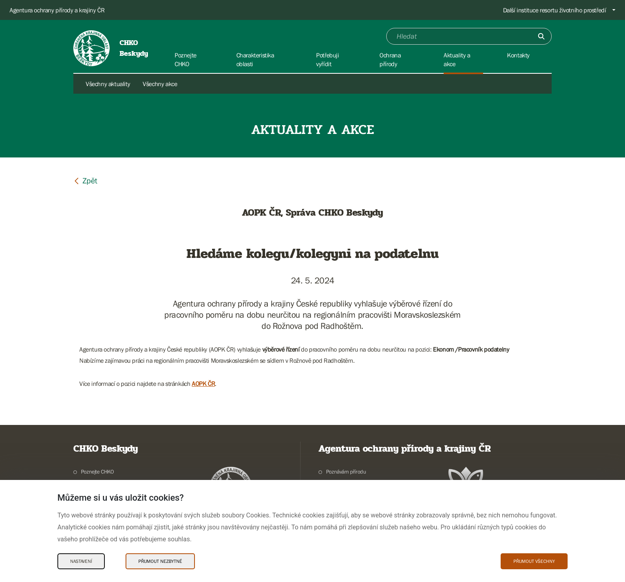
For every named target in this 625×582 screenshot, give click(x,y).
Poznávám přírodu (346, 471)
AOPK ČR (203, 383)
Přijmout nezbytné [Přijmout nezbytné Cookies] (160, 561)
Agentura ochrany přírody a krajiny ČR (57, 10)
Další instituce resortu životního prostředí (554, 10)
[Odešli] (541, 36)
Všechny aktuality (108, 83)
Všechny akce (160, 83)
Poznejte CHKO (97, 471)
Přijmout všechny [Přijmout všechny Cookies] (534, 561)
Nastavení (81, 561)
